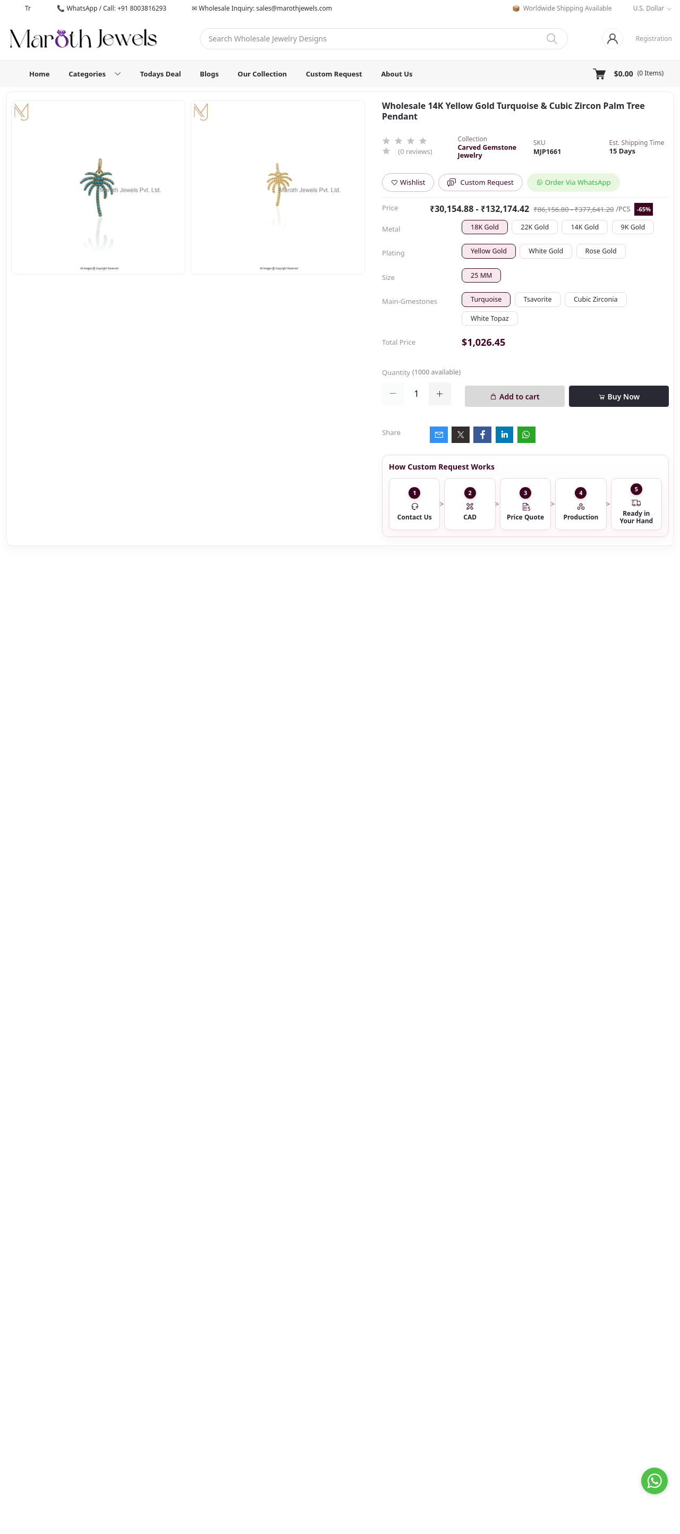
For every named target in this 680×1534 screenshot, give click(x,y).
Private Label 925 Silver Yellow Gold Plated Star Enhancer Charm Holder (101, 823)
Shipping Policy (368, 1378)
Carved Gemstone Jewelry (487, 151)
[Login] (612, 38)
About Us (396, 74)
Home (39, 74)
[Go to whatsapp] (654, 1481)
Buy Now (619, 396)
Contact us (360, 1352)
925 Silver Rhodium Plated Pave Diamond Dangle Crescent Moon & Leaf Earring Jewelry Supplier (99, 614)
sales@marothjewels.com (217, 1417)
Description (205, 734)
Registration (654, 38)
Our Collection (262, 74)
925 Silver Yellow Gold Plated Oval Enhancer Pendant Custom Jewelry (102, 687)
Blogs (209, 74)
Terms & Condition (373, 1365)
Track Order (474, 1378)
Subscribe (414, 1451)
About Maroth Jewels (376, 1339)
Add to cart (514, 396)
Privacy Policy (365, 1390)
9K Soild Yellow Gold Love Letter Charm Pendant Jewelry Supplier (610, 1200)
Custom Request (334, 74)
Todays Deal (160, 74)
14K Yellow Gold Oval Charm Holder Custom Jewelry (97, 950)
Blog (574, 1390)
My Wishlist (473, 1365)
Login (464, 1339)
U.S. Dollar (649, 8)
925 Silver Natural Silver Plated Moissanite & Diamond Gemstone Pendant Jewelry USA (394, 1200)
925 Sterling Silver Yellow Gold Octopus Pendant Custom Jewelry (71, 1200)
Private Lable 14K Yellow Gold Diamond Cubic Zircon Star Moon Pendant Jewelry (179, 1200)
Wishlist (408, 182)
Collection (583, 1365)
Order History (477, 1352)
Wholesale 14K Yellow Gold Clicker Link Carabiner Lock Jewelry (96, 750)
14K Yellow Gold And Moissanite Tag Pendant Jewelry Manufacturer (286, 1200)
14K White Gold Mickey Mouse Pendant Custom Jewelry (502, 1200)
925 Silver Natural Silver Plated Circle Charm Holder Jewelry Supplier (102, 887)
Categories (584, 1352)
